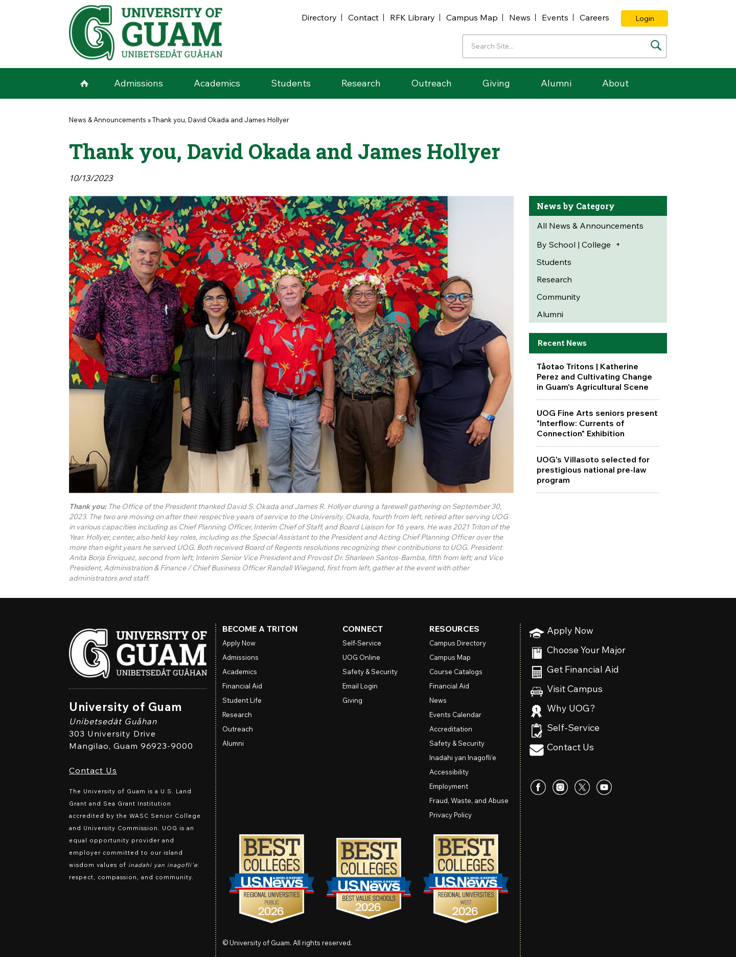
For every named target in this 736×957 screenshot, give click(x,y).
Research (361, 83)
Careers (594, 17)
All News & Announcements (590, 225)
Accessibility (449, 772)
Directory (319, 17)
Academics (217, 83)
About (615, 83)
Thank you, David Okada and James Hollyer (220, 120)
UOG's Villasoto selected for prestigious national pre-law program (593, 469)
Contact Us (93, 770)
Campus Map (472, 17)
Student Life (242, 700)
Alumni (556, 83)
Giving (496, 83)
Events (555, 17)
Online (361, 657)
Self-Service (573, 728)
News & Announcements (107, 120)
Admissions (138, 83)
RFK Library (412, 17)
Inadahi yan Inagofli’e (462, 757)
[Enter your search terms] (564, 46)
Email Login (360, 686)
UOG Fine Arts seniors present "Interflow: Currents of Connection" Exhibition (597, 423)
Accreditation (450, 729)
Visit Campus (575, 689)
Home (84, 83)
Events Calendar (455, 714)
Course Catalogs (455, 671)
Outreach (431, 83)
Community (559, 297)
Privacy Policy (450, 815)
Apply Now (570, 631)
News (520, 17)
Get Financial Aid (583, 669)
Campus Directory (457, 643)
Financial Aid (242, 686)
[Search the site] (656, 45)
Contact (363, 17)
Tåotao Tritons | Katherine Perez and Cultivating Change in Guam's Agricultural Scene (594, 376)
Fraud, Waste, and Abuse (469, 800)
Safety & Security (370, 671)
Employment (448, 786)
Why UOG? (571, 708)
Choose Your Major (586, 650)
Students (291, 83)
